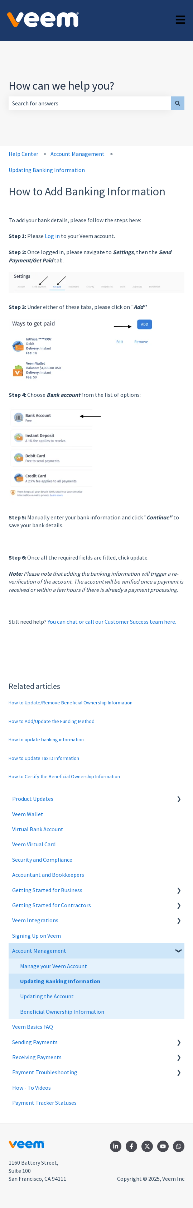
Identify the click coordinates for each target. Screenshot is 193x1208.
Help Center (23, 153)
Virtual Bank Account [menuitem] (37, 829)
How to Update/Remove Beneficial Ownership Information (70, 702)
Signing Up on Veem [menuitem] (36, 935)
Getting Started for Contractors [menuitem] (51, 905)
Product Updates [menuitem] (32, 798)
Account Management (77, 153)
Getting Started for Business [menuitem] (47, 890)
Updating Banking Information (47, 169)
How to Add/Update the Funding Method (52, 721)
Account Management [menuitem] (39, 950)
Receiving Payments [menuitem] (37, 1057)
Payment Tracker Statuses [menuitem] (44, 1102)
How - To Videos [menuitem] (31, 1087)
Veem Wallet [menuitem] (27, 814)
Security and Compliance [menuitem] (42, 859)
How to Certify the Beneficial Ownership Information (64, 776)
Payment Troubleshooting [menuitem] (44, 1072)
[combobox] (90, 103)
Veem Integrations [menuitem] (35, 920)
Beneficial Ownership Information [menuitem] (62, 1011)
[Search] (177, 103)
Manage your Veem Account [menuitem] (53, 966)
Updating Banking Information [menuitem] (60, 981)
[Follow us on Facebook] (131, 1146)
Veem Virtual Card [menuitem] (34, 844)
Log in (53, 235)
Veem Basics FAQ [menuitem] (32, 1026)
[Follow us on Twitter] (147, 1146)
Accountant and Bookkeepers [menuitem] (48, 874)
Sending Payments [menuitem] (35, 1042)
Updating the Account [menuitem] (47, 996)
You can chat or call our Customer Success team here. (112, 621)
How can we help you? (61, 86)
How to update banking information (46, 739)
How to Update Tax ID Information (44, 758)
